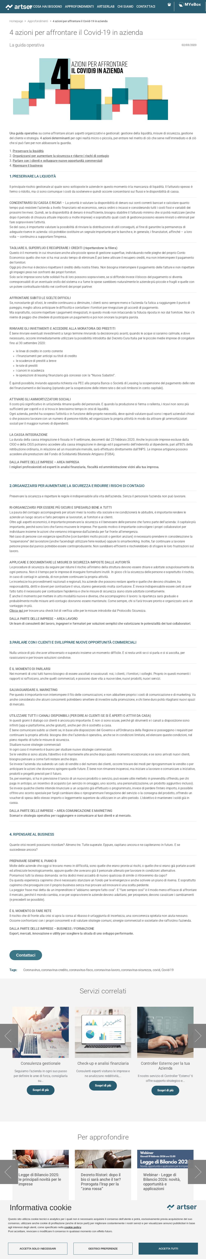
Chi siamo (123, 6)
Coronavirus (31, 970)
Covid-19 (168, 970)
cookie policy (72, 1227)
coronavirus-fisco (81, 970)
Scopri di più (41, 1090)
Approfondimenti (77, 6)
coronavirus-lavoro (107, 970)
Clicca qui (16, 611)
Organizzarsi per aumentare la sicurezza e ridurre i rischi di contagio (61, 156)
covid (156, 970)
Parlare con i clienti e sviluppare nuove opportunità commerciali (57, 161)
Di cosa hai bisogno (43, 6)
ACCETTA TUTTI (168, 1248)
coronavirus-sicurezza (136, 970)
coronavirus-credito (54, 970)
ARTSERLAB (103, 6)
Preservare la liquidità (28, 151)
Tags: (13, 970)
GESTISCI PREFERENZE (103, 1248)
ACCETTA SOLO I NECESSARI (38, 1248)
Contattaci (143, 6)
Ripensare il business (28, 165)
